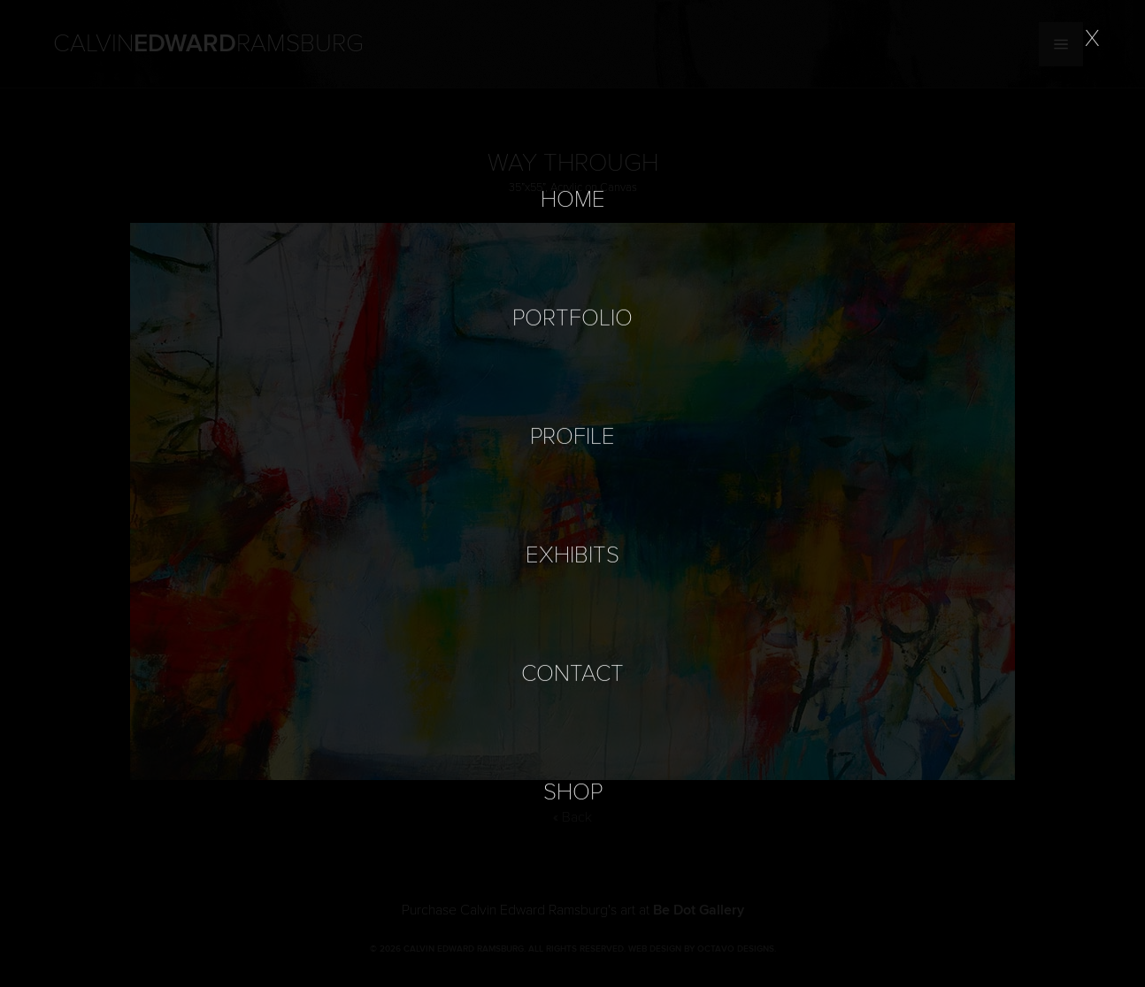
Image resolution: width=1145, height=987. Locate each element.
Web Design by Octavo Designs (701, 949)
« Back (572, 817)
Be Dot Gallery (698, 910)
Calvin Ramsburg (208, 44)
